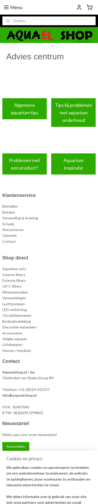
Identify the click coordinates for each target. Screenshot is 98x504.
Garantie (9, 235)
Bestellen (10, 206)
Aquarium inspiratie (73, 164)
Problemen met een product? (24, 164)
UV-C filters (12, 286)
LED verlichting (14, 309)
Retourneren (13, 229)
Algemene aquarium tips (24, 108)
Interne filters (13, 274)
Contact (9, 241)
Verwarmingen (14, 298)
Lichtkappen (12, 344)
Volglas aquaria (14, 339)
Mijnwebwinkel (57, 494)
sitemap (48, 486)
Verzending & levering (20, 218)
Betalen (8, 212)
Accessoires (12, 333)
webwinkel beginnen (76, 486)
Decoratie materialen (19, 327)
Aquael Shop (16, 459)
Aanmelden (16, 446)
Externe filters (14, 280)
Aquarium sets (14, 268)
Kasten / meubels (16, 350)
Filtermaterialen (15, 292)
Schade (8, 224)
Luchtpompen (13, 304)
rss (58, 486)
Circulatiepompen (16, 315)
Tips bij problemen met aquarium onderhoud (73, 112)
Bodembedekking (16, 321)
